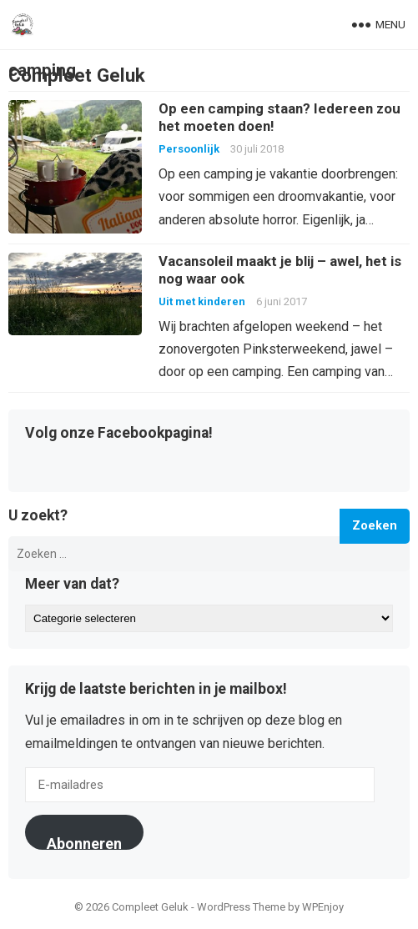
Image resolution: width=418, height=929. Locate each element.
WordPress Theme (241, 907)
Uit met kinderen (202, 301)
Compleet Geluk (76, 75)
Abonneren (84, 842)
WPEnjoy (323, 907)
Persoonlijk (189, 149)
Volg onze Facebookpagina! (119, 433)
